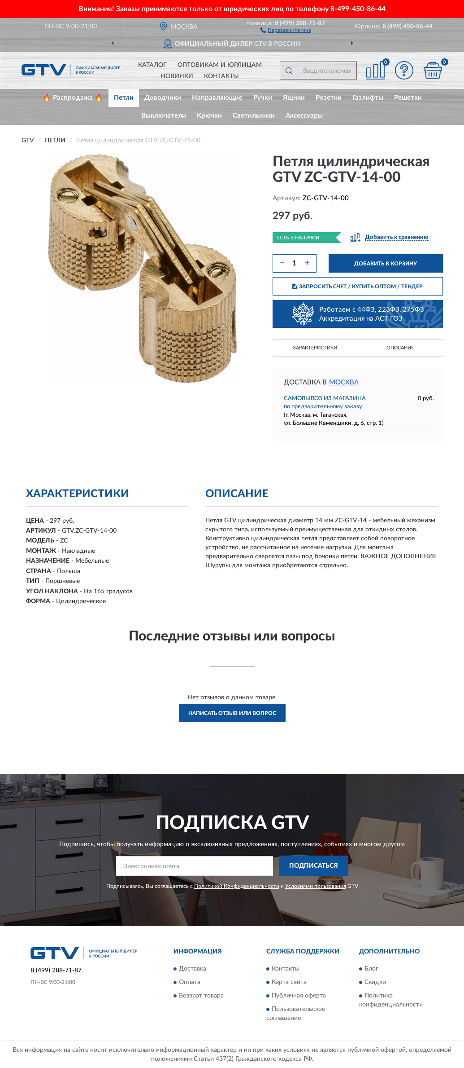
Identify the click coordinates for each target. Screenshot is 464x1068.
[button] (285, 29)
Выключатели (163, 115)
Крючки (209, 115)
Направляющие (217, 97)
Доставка (192, 969)
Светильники (254, 115)
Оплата (189, 983)
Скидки (375, 983)
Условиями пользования (315, 886)
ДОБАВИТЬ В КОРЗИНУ (385, 263)
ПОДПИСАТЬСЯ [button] (313, 866)
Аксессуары (304, 115)
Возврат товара (201, 996)
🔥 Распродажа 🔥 (73, 97)
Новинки (176, 76)
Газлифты (367, 97)
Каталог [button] (152, 65)
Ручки (262, 97)
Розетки (329, 97)
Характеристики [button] (315, 347)
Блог (371, 969)
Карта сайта (289, 983)
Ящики (294, 97)
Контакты (221, 76)
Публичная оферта (299, 996)
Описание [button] (400, 347)
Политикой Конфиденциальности (236, 886)
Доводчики (162, 97)
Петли (124, 97)
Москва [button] (344, 382)
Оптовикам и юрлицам (220, 65)
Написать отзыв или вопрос (232, 713)
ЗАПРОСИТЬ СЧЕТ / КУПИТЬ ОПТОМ (357, 286)
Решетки (408, 97)
